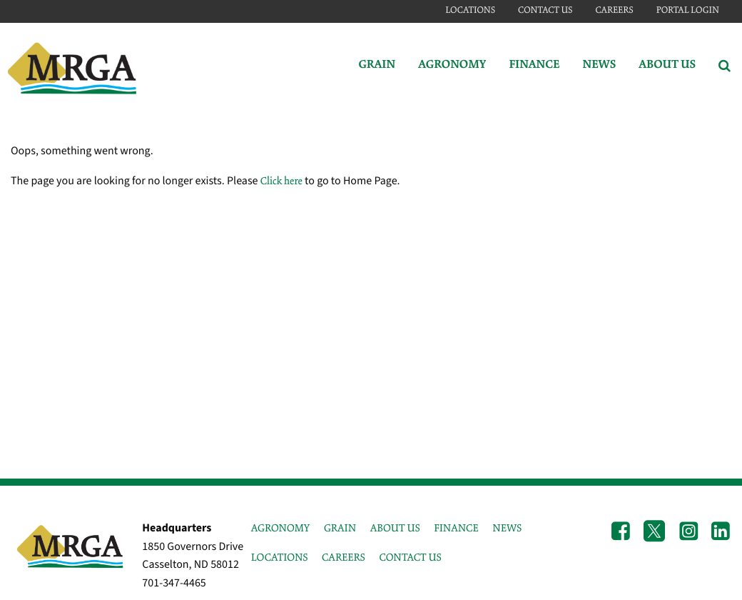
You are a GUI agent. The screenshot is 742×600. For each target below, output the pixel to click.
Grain (376, 65)
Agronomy (452, 65)
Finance (534, 65)
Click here (281, 181)
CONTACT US (410, 558)
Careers (614, 10)
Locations (470, 10)
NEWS (507, 528)
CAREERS (343, 558)
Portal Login (687, 10)
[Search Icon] (724, 65)
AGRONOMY (280, 528)
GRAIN (340, 528)
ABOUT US (395, 528)
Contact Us (545, 10)
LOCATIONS (279, 558)
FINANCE (456, 528)
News (599, 65)
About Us (667, 65)
